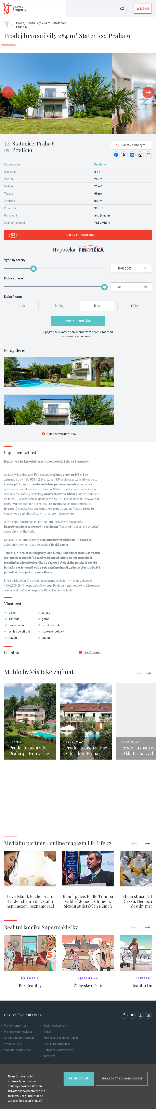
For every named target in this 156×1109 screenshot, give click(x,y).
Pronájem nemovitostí (18, 1031)
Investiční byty (13, 1043)
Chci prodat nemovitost (19, 1037)
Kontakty (49, 1056)
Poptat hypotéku (78, 320)
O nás (47, 1031)
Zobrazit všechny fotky (59, 433)
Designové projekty (55, 1025)
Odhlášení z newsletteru (59, 1050)
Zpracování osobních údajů (60, 1037)
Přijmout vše (79, 1078)
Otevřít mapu (90, 652)
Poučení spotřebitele (56, 1043)
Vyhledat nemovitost (17, 1050)
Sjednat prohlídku (81, 235)
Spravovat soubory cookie (121, 1078)
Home (8, 22)
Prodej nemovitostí (16, 1025)
